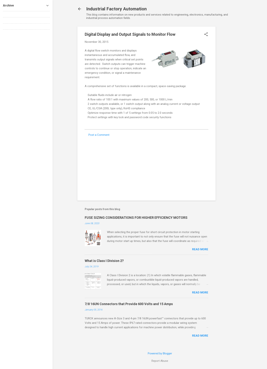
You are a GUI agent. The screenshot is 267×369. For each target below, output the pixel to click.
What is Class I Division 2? (104, 261)
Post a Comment (98, 135)
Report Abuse (159, 361)
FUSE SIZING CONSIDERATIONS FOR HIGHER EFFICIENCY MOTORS (136, 218)
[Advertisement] (230, 82)
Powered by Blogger (160, 353)
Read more (200, 249)
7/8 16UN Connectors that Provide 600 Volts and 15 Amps (129, 304)
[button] (206, 34)
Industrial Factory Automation (116, 8)
